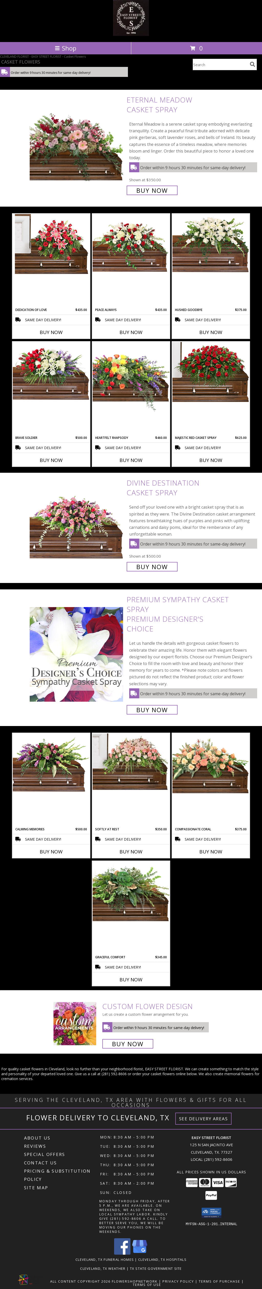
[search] (252, 64)
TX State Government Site (156, 1268)
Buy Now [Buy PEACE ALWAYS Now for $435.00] (131, 332)
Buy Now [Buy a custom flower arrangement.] (128, 1044)
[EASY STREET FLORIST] (131, 34)
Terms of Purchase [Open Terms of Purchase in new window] (219, 1281)
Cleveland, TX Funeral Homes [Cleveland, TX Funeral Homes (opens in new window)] (104, 1259)
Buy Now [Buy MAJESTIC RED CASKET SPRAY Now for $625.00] (210, 460)
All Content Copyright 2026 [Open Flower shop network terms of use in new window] (80, 1281)
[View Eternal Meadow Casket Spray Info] (77, 144)
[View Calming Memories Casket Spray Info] (51, 763)
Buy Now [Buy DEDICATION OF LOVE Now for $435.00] (51, 332)
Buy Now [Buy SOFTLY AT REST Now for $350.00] (131, 851)
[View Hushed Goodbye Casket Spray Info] (210, 244)
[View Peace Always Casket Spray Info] (131, 244)
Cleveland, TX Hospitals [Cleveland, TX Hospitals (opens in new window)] (162, 1259)
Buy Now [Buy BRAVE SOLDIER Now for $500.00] (51, 460)
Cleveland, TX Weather (102, 1268)
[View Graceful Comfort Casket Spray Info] (131, 891)
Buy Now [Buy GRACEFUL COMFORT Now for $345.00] (131, 979)
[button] (211, 1213)
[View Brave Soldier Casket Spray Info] (51, 372)
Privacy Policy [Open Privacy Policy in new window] (178, 1281)
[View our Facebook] (122, 1253)
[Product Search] (220, 64)
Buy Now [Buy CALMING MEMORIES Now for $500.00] (51, 851)
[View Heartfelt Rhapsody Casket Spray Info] (131, 377)
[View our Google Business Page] (140, 1253)
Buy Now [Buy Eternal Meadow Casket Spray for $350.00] (152, 190)
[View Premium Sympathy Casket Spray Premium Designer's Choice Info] (77, 654)
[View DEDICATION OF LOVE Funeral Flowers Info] (51, 244)
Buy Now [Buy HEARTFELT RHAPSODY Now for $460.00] (131, 460)
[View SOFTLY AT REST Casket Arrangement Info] (131, 762)
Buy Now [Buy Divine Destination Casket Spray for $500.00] (152, 566)
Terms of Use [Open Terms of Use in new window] (147, 1284)
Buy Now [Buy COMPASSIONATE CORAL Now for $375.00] (210, 851)
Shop (65, 48)
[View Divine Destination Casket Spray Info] (77, 524)
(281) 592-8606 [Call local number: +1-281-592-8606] (218, 1159)
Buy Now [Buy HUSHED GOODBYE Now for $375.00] (210, 332)
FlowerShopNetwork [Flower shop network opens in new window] (135, 1281)
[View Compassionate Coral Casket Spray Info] (210, 763)
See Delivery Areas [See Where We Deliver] (203, 1119)
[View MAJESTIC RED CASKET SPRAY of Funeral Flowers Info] (210, 372)
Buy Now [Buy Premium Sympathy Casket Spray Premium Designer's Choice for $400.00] (152, 710)
